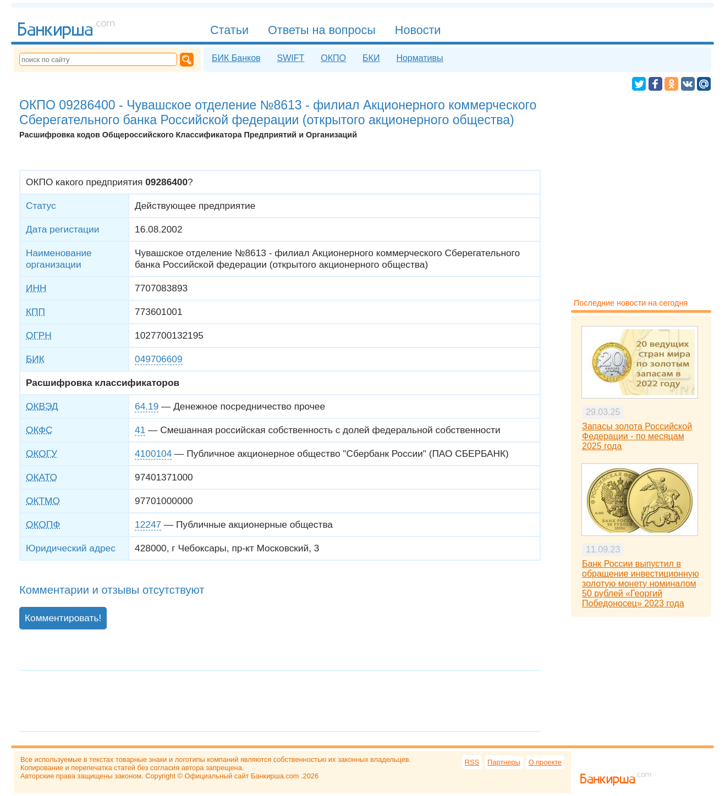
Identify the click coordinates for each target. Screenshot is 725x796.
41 (140, 429)
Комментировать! (63, 617)
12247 (148, 524)
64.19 (146, 406)
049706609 (158, 358)
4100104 (153, 453)
